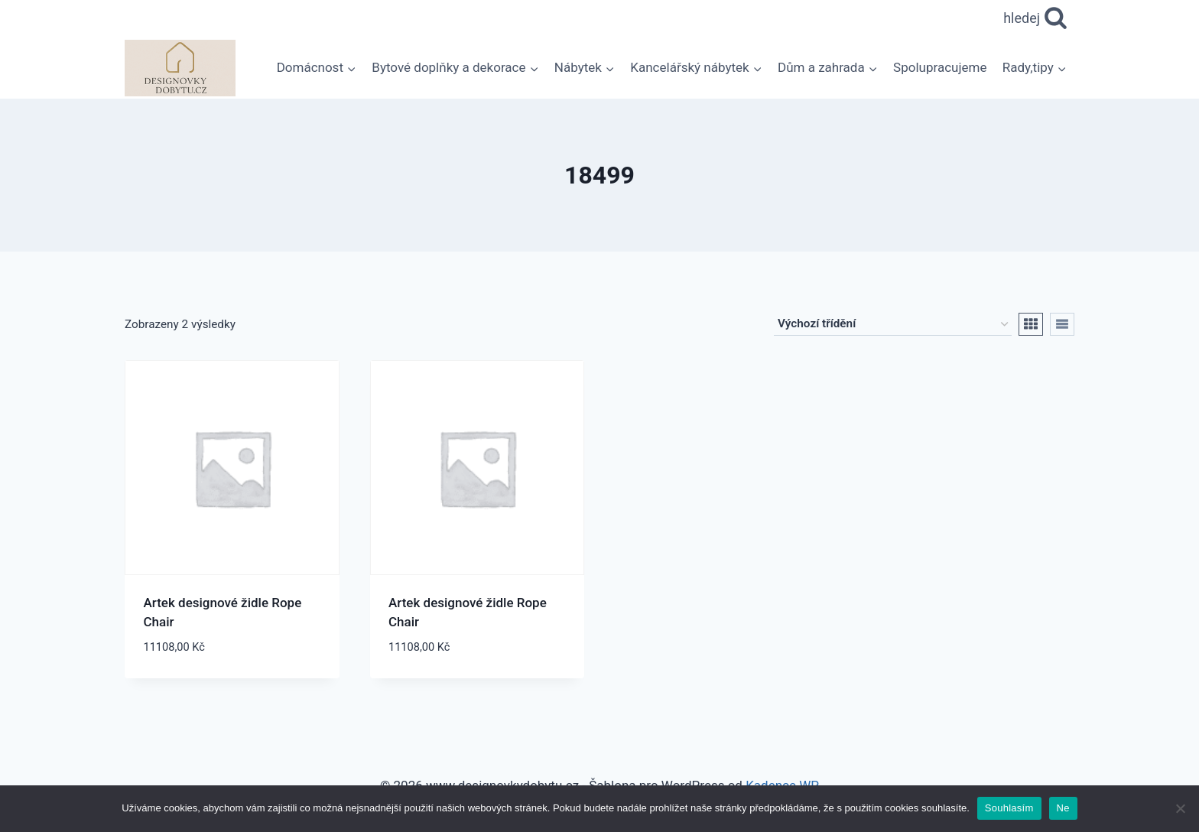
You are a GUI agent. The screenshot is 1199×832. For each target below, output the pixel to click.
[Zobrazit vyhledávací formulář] (1035, 18)
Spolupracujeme (939, 67)
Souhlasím (1009, 808)
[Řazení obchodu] (893, 324)
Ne (1063, 808)
